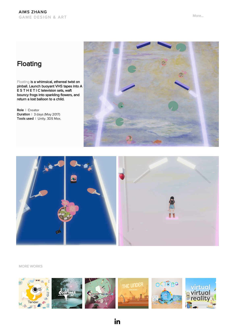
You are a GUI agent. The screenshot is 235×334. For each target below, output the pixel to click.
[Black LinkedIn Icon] (117, 321)
